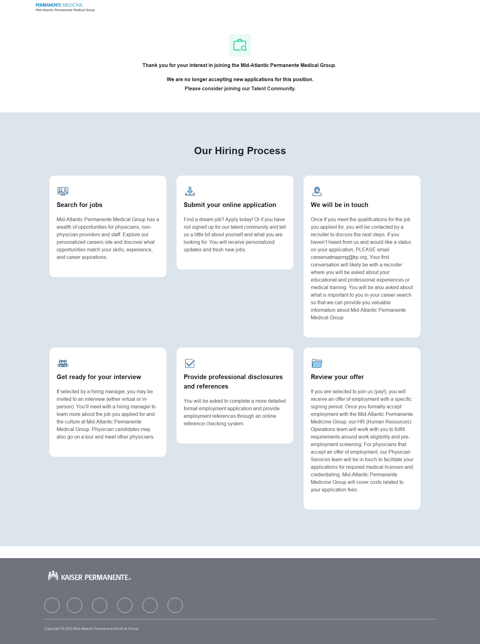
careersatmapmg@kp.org (339, 257)
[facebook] (51, 605)
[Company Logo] (65, 6)
